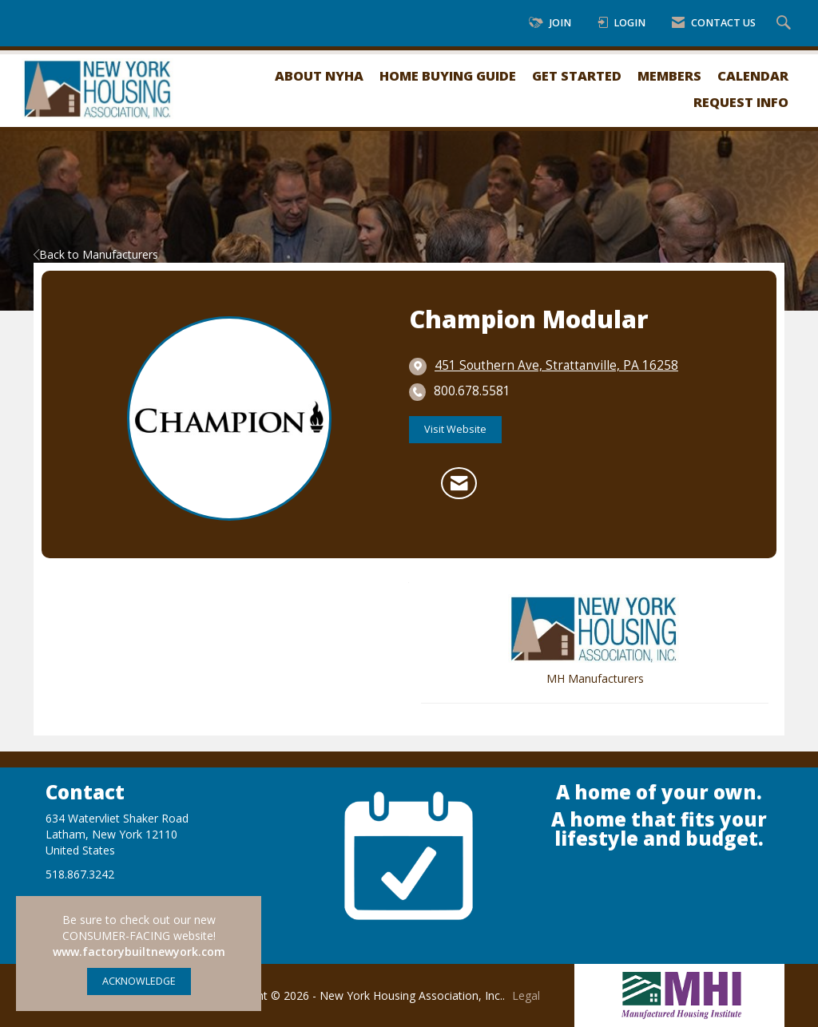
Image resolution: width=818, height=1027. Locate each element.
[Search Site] (785, 23)
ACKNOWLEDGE (139, 981)
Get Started (576, 75)
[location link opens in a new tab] (556, 366)
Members (669, 75)
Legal (526, 995)
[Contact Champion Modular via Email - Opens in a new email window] (459, 483)
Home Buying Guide (447, 75)
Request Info (740, 102)
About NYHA (319, 75)
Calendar (752, 75)
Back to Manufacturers (96, 254)
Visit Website (455, 429)
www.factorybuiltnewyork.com (139, 951)
